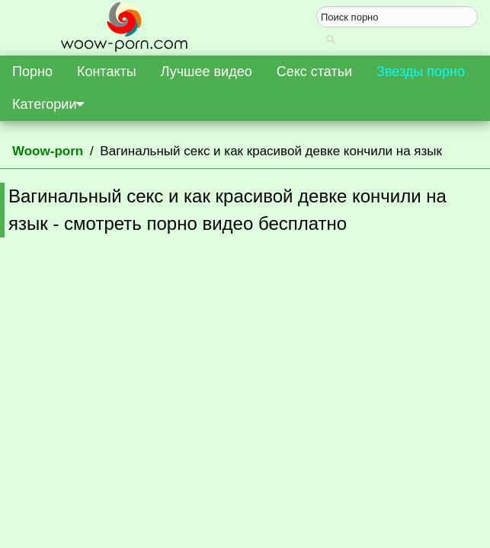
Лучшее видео (206, 71)
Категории (48, 104)
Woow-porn (47, 151)
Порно (32, 71)
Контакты (106, 71)
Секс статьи (314, 71)
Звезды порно (420, 71)
